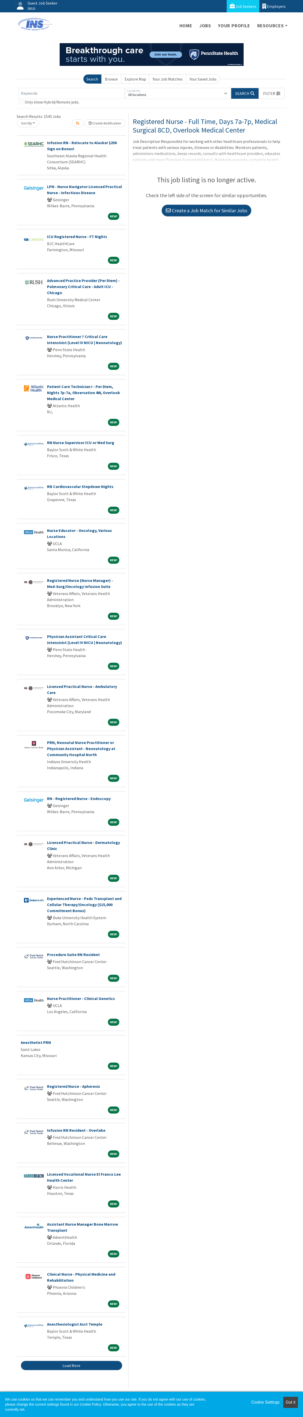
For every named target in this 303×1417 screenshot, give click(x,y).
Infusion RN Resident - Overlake (76, 1130)
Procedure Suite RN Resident (73, 954)
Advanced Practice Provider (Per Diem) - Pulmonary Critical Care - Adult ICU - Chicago (83, 286)
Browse (111, 79)
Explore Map (135, 79)
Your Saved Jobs (203, 79)
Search (92, 79)
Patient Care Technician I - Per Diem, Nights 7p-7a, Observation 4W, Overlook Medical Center (83, 392)
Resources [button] (270, 26)
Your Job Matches (168, 79)
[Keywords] (72, 93)
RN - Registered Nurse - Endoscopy (79, 798)
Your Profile (234, 26)
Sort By (26, 123)
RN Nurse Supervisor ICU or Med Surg (80, 442)
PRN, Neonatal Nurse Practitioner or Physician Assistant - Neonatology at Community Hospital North (81, 748)
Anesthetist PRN (36, 1042)
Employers (274, 6)
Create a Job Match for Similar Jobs (206, 210)
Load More (71, 1365)
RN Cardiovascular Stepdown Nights (80, 486)
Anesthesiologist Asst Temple (74, 1324)
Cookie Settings (265, 1402)
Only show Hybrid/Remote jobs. (52, 102)
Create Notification (105, 123)
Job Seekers (243, 6)
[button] (272, 93)
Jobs (205, 26)
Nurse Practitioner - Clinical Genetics (81, 998)
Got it (290, 1402)
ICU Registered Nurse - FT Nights (77, 236)
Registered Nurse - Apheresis (73, 1086)
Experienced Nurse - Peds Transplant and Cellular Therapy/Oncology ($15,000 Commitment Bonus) (84, 904)
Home (185, 26)
